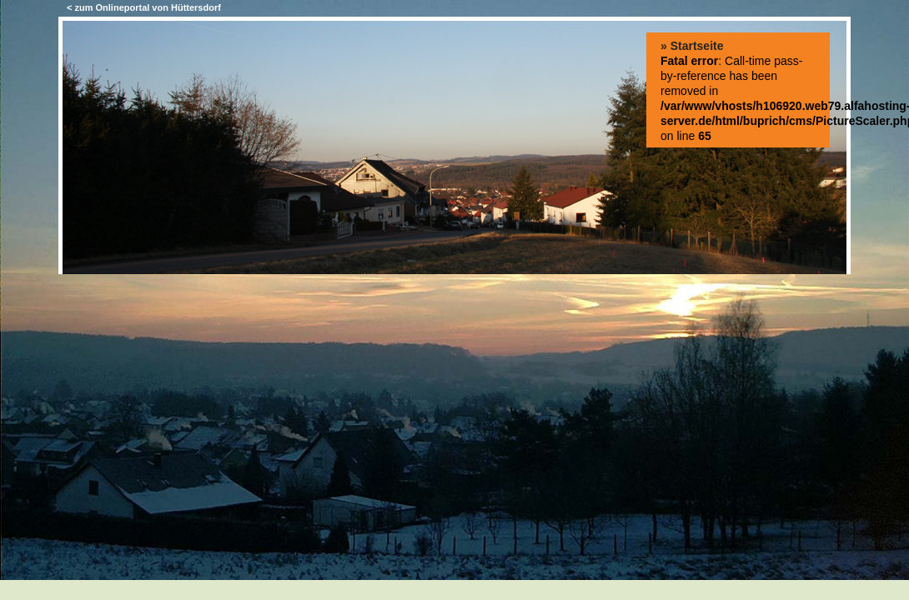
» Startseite (691, 45)
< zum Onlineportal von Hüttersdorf (144, 7)
